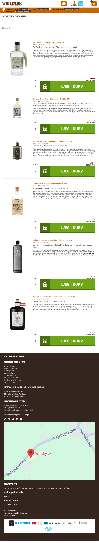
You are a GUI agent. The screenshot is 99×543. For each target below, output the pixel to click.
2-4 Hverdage (23, 9)
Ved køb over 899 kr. (43, 9)
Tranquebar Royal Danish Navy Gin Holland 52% (52, 141)
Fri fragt (33, 9)
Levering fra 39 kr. (12, 9)
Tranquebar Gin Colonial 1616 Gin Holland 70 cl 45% (54, 297)
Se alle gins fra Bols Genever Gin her (82, 253)
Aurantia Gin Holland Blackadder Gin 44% (50, 184)
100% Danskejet (58, 9)
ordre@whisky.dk (10, 375)
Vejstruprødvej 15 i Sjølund (22, 11)
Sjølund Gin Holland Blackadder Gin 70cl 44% (51, 99)
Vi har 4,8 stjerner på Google (14, 396)
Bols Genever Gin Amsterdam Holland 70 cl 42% (52, 240)
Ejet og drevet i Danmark (72, 9)
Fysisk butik (10, 11)
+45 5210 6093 (12, 500)
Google (26, 415)
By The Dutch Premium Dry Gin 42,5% (48, 42)
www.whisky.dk (9, 373)
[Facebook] (64, 4)
